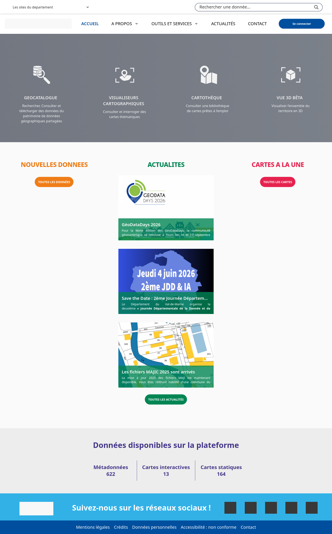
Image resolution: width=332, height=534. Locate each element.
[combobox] (258, 7)
